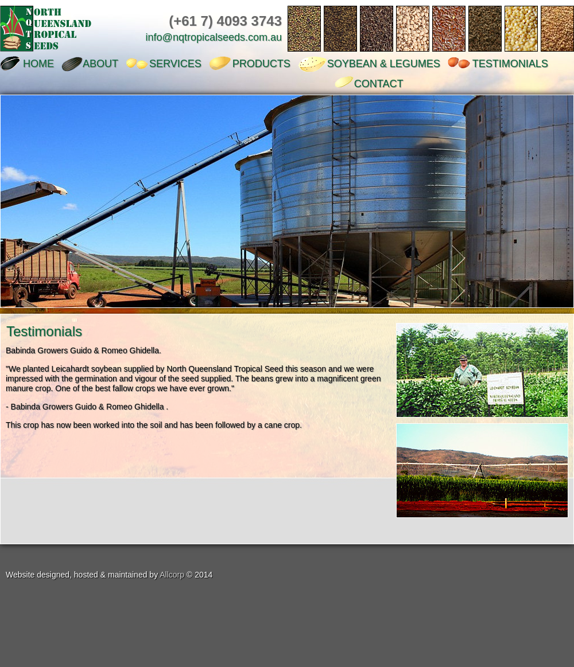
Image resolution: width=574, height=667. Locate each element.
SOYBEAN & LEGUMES (383, 63)
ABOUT (100, 63)
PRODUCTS (261, 63)
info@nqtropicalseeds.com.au (214, 37)
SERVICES (175, 63)
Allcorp (172, 574)
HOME (38, 63)
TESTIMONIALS (510, 63)
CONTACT (379, 83)
